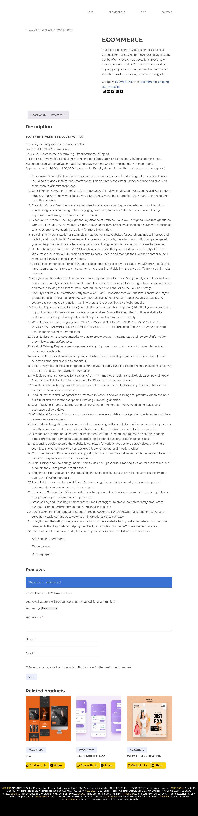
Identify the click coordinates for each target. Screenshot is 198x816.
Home (29, 30)
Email (30, 653)
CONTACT (167, 12)
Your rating (33, 608)
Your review (34, 617)
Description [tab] (38, 115)
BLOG (143, 12)
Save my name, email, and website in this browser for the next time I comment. (80, 667)
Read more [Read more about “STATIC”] (35, 749)
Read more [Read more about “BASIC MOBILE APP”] (86, 749)
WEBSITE (114, 86)
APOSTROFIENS (117, 12)
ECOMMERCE (44, 30)
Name (30, 639)
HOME (90, 12)
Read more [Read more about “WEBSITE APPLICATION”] (137, 749)
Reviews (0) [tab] (58, 115)
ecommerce (149, 81)
